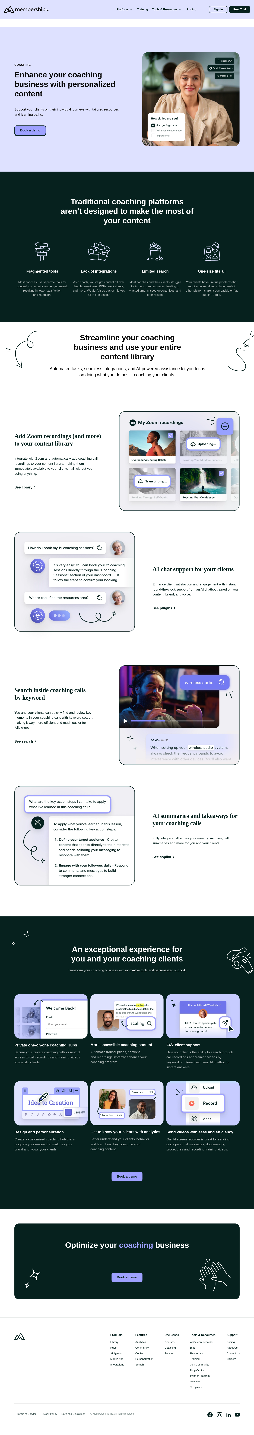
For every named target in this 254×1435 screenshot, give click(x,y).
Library (114, 1342)
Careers (231, 1359)
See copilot (164, 857)
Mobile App (116, 1359)
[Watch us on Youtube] (237, 1416)
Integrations (117, 1365)
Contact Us (233, 1354)
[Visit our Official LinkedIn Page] (228, 1416)
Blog (192, 1348)
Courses (169, 1342)
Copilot (139, 1354)
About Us (232, 1348)
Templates (196, 1387)
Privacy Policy (49, 1414)
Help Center (197, 1371)
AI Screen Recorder (201, 1342)
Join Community (199, 1365)
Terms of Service (27, 1414)
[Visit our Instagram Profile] (219, 1415)
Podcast (169, 1354)
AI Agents (116, 1354)
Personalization (144, 1359)
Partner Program (200, 1376)
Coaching (170, 1348)
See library (25, 487)
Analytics (140, 1342)
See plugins (165, 608)
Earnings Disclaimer (73, 1414)
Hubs (113, 1348)
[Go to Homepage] (21, 9)
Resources (196, 1354)
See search (25, 741)
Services (195, 1382)
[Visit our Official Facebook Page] (210, 1415)
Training (142, 9)
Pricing (191, 9)
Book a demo (31, 130)
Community (142, 1348)
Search (139, 1365)
